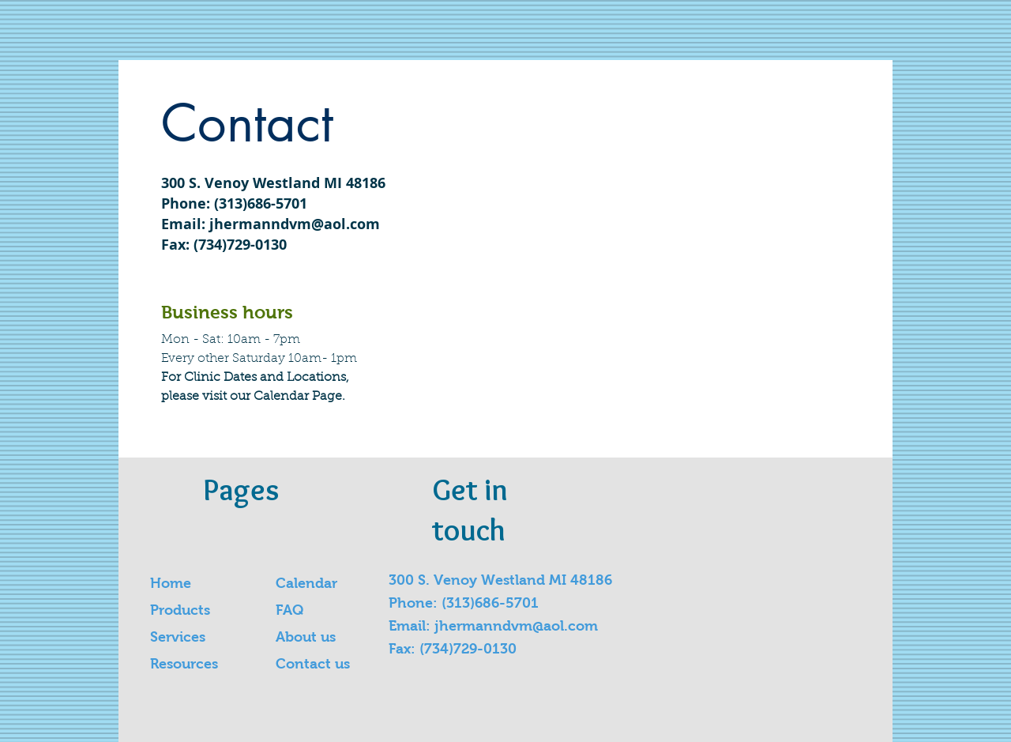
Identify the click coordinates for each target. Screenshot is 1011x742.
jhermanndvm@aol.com (294, 224)
